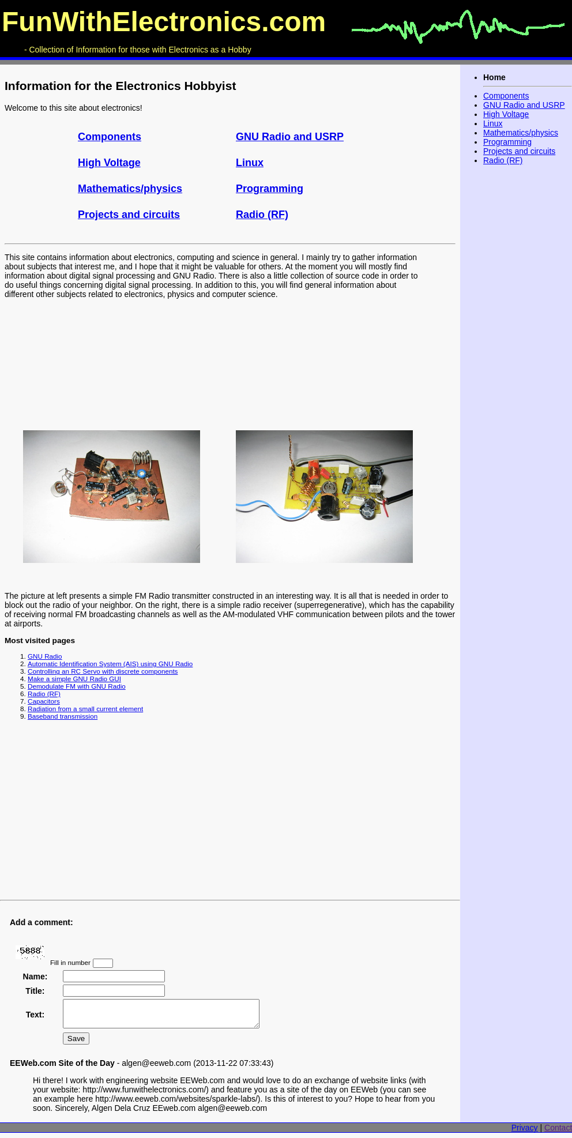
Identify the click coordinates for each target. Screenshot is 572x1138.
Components (109, 136)
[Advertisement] (230, 813)
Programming (269, 188)
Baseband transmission (62, 716)
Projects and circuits (129, 214)
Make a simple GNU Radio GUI (74, 678)
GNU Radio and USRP (290, 136)
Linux (250, 162)
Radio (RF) (262, 214)
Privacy (524, 1132)
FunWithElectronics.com (164, 21)
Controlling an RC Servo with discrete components (103, 671)
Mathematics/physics (130, 188)
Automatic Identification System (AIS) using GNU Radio (110, 663)
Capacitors (44, 701)
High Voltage (109, 162)
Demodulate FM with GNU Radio (77, 686)
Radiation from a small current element (85, 708)
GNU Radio (45, 656)
